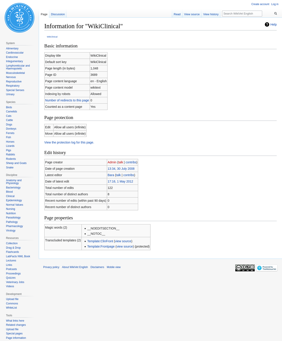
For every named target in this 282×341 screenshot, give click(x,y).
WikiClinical (52, 36)
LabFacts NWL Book (18, 256)
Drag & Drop (13, 247)
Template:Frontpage (101, 246)
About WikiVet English (75, 267)
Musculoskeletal (15, 73)
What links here (15, 320)
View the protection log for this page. (69, 142)
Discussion (58, 14)
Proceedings (13, 273)
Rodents (11, 158)
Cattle (9, 120)
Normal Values (14, 204)
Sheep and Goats (16, 163)
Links (9, 264)
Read (177, 14)
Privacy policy (51, 267)
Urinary (10, 94)
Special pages (14, 333)
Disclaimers (97, 267)
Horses (10, 141)
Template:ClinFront (100, 241)
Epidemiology (14, 200)
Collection (12, 243)
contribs (131, 162)
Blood (9, 191)
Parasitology (13, 217)
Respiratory (12, 85)
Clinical (10, 196)
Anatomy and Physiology (14, 182)
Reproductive (14, 81)
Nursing (10, 209)
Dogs (9, 124)
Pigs (8, 150)
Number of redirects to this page (67, 100)
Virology (10, 230)
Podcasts (11, 269)
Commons (12, 303)
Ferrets (10, 133)
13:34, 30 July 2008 (121, 168)
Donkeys (11, 128)
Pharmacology (14, 226)
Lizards (10, 145)
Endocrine (12, 57)
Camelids (11, 111)
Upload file (12, 299)
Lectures (11, 260)
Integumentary (14, 61)
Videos (10, 286)
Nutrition (11, 213)
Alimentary (12, 48)
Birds (9, 107)
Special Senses (15, 90)
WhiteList (11, 307)
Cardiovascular (15, 52)
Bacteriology (13, 187)
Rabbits (10, 154)
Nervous (11, 77)
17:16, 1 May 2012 (120, 181)
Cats (8, 115)
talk (120, 162)
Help (273, 24)
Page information (16, 337)
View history (211, 14)
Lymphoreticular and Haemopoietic (18, 67)
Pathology (12, 222)
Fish (8, 137)
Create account (260, 4)
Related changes (16, 324)
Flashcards (12, 251)
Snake (9, 167)
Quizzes (10, 277)
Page (44, 14)
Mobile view (114, 267)
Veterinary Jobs (15, 282)
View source (192, 14)
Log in (274, 4)
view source (123, 241)
